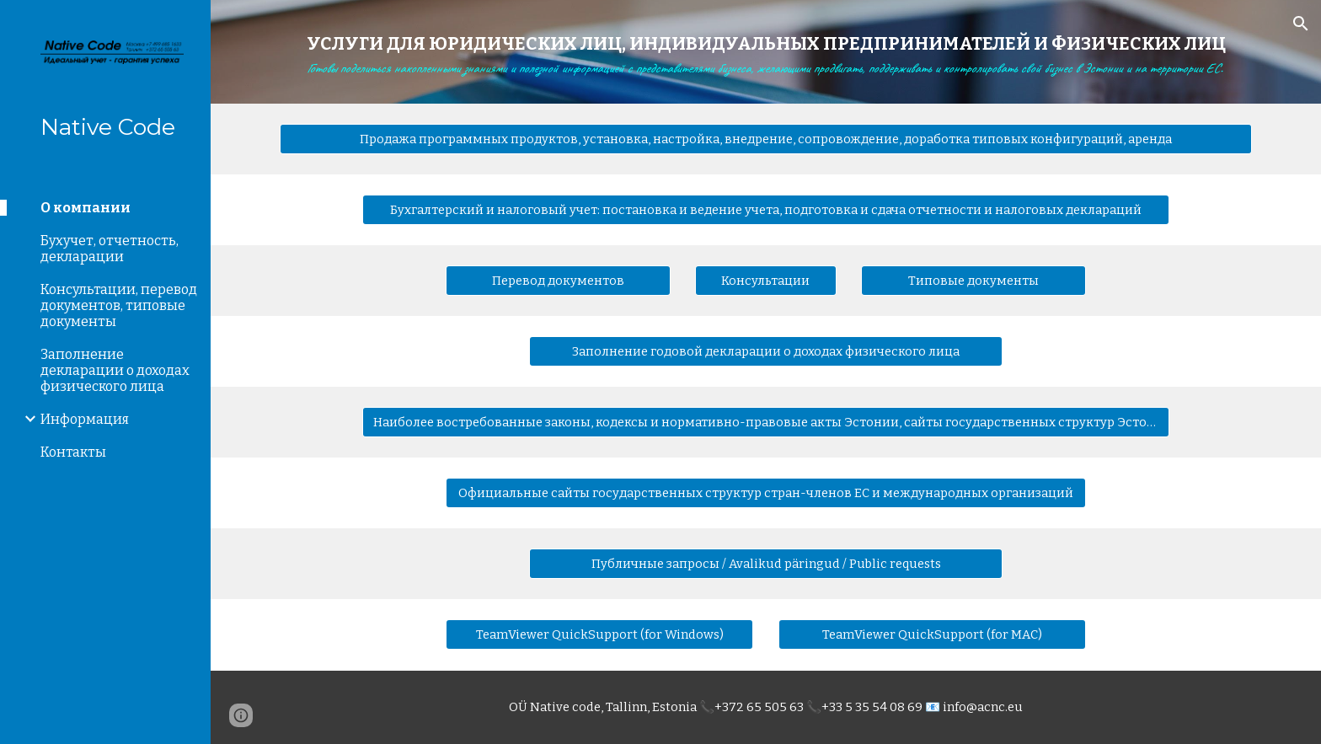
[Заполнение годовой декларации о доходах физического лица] (766, 352)
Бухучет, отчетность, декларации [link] (109, 249)
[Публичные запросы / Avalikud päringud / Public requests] (766, 564)
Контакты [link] (73, 452)
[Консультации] (766, 281)
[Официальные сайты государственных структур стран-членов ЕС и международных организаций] (766, 493)
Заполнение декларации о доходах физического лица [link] (115, 370)
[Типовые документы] (973, 281)
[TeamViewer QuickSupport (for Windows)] (599, 635)
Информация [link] (84, 419)
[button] (1301, 23)
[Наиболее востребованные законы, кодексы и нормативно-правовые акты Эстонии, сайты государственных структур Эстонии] (765, 422)
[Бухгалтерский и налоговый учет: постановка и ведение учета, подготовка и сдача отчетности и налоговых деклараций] (765, 210)
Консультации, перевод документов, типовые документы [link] (118, 305)
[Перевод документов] (558, 281)
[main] (766, 51)
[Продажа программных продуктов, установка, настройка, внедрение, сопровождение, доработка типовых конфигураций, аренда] (766, 139)
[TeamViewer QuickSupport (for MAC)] (932, 635)
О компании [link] (85, 208)
